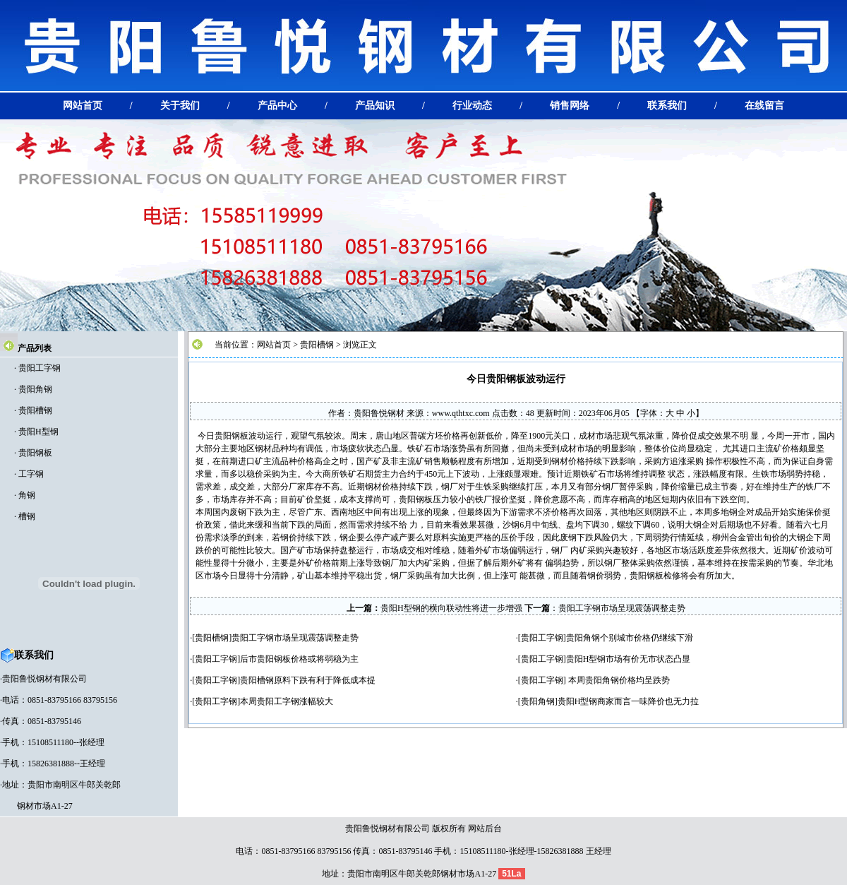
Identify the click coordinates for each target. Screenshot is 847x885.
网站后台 (485, 828)
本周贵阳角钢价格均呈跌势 (618, 680)
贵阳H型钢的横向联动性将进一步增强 (451, 608)
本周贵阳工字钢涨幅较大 (286, 701)
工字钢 (31, 474)
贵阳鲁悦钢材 (379, 413)
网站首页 (274, 345)
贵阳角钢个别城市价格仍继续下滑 (629, 638)
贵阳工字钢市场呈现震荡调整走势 (621, 608)
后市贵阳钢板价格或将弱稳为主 (299, 659)
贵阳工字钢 (39, 368)
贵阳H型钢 (38, 431)
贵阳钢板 (35, 453)
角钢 (26, 495)
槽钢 (26, 516)
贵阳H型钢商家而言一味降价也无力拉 (628, 701)
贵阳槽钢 (35, 410)
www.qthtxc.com (461, 413)
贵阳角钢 (35, 389)
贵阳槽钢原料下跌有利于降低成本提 (308, 680)
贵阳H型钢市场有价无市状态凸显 (628, 659)
